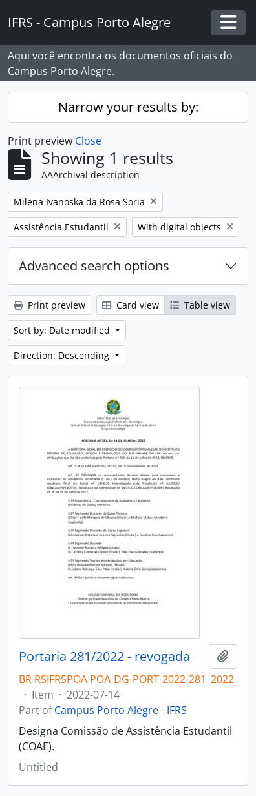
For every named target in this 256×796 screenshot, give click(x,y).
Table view (200, 305)
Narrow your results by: (128, 107)
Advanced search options (94, 265)
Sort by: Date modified (63, 330)
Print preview (49, 305)
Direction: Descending (63, 355)
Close (88, 141)
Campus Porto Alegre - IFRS (120, 710)
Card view (130, 305)
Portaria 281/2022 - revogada (104, 656)
